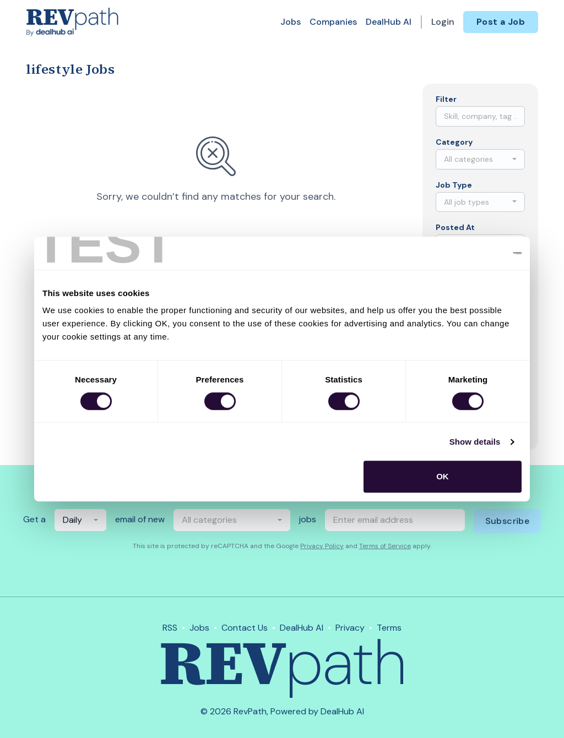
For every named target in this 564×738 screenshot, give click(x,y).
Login (442, 22)
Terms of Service (385, 546)
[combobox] (480, 159)
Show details (475, 441)
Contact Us (244, 627)
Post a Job (500, 22)
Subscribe (507, 521)
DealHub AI (388, 22)
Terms (389, 627)
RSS (169, 627)
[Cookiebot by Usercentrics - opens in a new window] (473, 253)
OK (442, 476)
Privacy (350, 627)
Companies (333, 22)
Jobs (290, 22)
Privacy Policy (322, 546)
